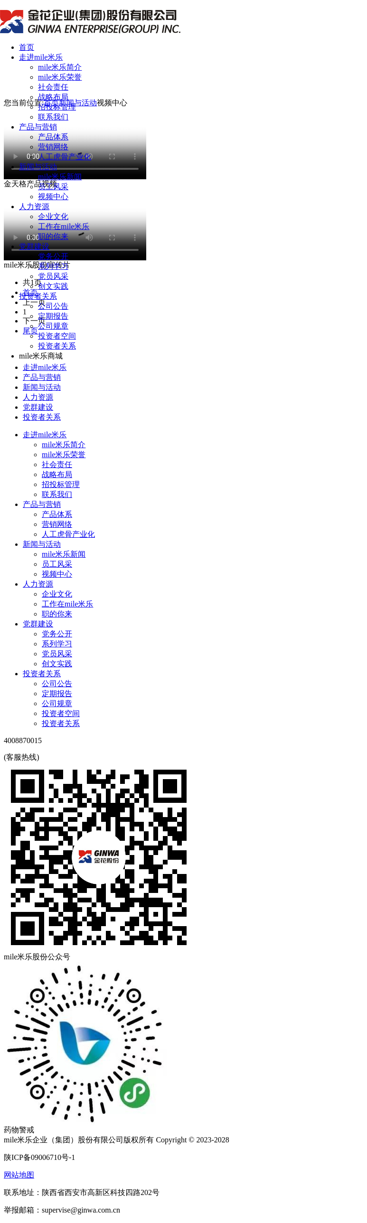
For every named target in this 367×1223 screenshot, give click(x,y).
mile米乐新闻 (60, 177)
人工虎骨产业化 (64, 157)
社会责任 (53, 87)
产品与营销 (38, 127)
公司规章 (53, 326)
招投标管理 (57, 107)
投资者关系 (38, 296)
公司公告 (53, 306)
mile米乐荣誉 (60, 77)
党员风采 (53, 276)
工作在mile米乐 (63, 226)
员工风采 (53, 187)
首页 (26, 47)
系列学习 (53, 266)
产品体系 (53, 137)
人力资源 (34, 206)
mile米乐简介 (60, 67)
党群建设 (34, 246)
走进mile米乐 (41, 57)
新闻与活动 (38, 167)
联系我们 (53, 117)
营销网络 (53, 147)
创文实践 (53, 286)
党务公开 (53, 256)
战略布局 (53, 97)
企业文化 (53, 216)
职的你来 (53, 236)
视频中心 (53, 197)
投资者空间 (57, 336)
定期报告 (53, 316)
